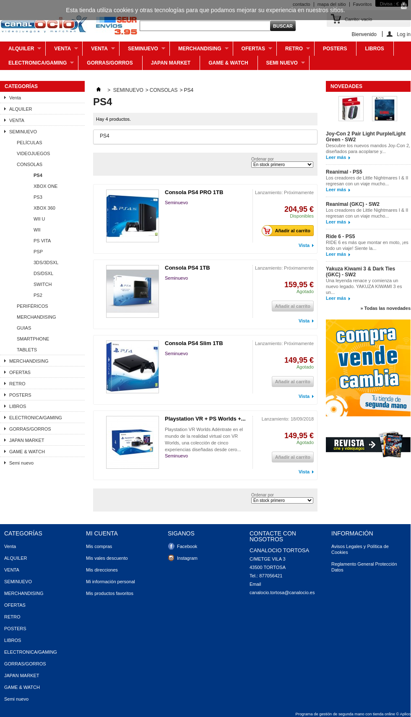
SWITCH (43, 284)
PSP (38, 251)
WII (37, 229)
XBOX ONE (45, 186)
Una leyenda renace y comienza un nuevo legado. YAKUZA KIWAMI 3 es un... (364, 286)
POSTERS (335, 49)
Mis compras (99, 546)
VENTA (99, 51)
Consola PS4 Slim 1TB (194, 343)
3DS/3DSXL (46, 262)
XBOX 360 (44, 207)
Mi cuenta (102, 533)
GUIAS (24, 327)
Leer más (336, 157)
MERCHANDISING (199, 51)
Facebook (187, 546)
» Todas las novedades (385, 308)
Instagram (187, 558)
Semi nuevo (281, 65)
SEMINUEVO (142, 51)
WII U (39, 218)
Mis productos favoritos (109, 593)
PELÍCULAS (29, 142)
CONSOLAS (29, 164)
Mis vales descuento (107, 558)
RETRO (293, 51)
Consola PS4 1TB (187, 268)
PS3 (38, 197)
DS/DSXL (43, 273)
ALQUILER (20, 51)
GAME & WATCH (228, 63)
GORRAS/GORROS (110, 63)
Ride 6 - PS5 (340, 236)
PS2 (38, 295)
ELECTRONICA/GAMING (37, 65)
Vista (304, 245)
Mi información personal (110, 581)
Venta (62, 51)
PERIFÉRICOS (32, 306)
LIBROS (374, 49)
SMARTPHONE (33, 338)
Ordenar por (262, 159)
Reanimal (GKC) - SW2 (353, 204)
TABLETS (27, 349)
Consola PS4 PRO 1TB (194, 192)
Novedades (346, 86)
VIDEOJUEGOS (33, 153)
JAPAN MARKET (170, 63)
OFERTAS (252, 51)
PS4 (38, 175)
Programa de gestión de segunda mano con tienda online (345, 714)
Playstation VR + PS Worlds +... (205, 419)
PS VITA (42, 240)
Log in (404, 34)
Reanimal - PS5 (344, 172)
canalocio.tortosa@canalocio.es (282, 592)
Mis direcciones (102, 569)
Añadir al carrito (288, 230)
